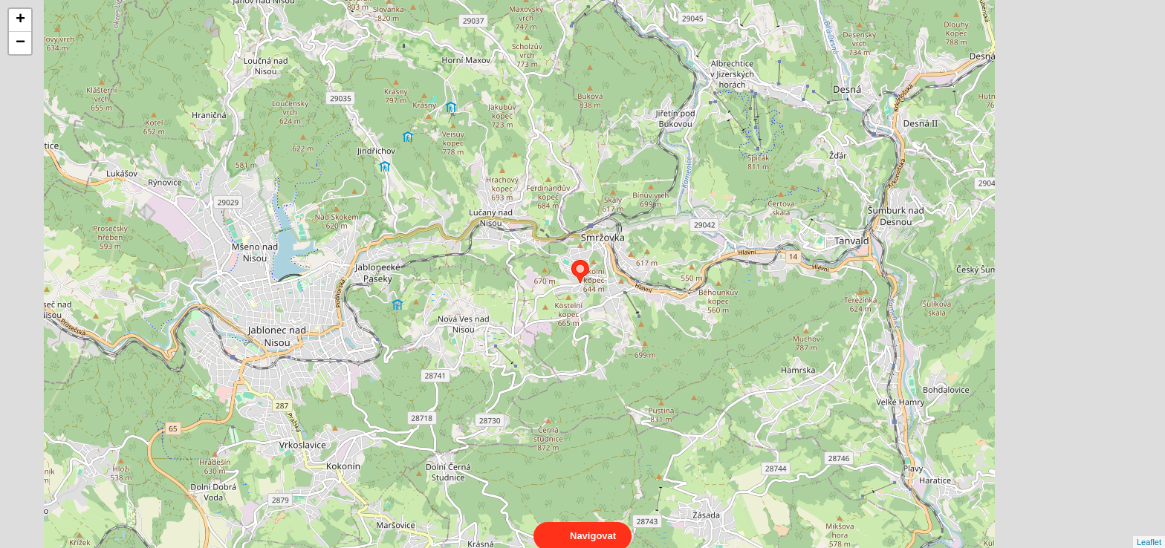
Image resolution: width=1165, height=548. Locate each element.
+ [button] (20, 20)
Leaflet (1149, 528)
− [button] (20, 43)
